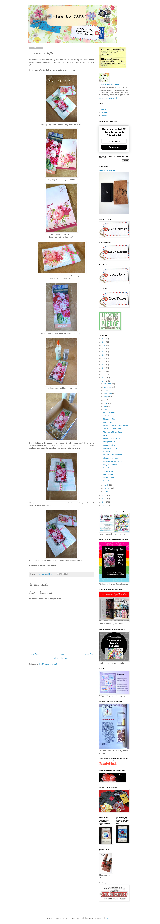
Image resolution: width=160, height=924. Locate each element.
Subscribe (114, 147)
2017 (104, 368)
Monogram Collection (111, 448)
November (108, 387)
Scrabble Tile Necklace (111, 439)
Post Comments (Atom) (48, 664)
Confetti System (109, 477)
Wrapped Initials (109, 445)
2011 (104, 499)
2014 (104, 378)
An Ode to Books (109, 412)
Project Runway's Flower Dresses (115, 426)
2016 (104, 371)
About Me (104, 110)
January (107, 491)
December (108, 384)
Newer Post (34, 654)
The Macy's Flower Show (112, 432)
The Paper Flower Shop (112, 429)
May (105, 406)
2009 (104, 505)
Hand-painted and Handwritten (114, 461)
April (105, 410)
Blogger (109, 918)
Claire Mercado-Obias (110, 85)
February (107, 488)
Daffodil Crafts (108, 452)
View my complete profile (108, 98)
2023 (104, 348)
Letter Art (106, 435)
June (106, 403)
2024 (104, 345)
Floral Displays (108, 422)
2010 (104, 502)
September (108, 393)
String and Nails (109, 442)
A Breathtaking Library (111, 416)
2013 (104, 381)
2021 (104, 355)
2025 (104, 342)
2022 (104, 352)
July (105, 400)
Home (62, 654)
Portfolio (104, 113)
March (106, 485)
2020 (104, 358)
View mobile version (61, 658)
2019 (104, 361)
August (106, 397)
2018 (104, 365)
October (107, 390)
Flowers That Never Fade (112, 455)
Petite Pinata (108, 474)
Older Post (89, 654)
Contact (104, 115)
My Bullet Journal (107, 170)
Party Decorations (109, 468)
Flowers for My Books (111, 458)
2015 (104, 374)
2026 (104, 339)
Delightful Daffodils (110, 465)
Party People (108, 481)
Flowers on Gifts (109, 419)
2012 (104, 495)
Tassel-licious (108, 471)
